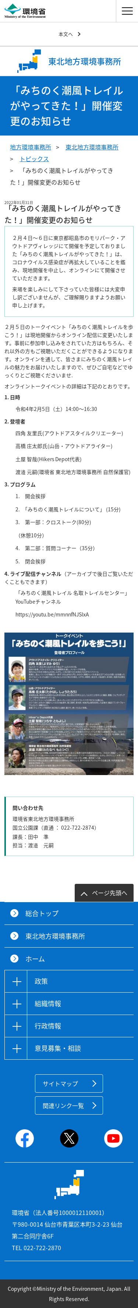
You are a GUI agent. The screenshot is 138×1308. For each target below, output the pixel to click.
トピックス (34, 158)
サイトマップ (60, 1083)
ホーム (35, 959)
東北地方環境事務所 (92, 146)
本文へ (66, 33)
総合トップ (42, 913)
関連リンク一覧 (63, 1105)
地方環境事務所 (30, 146)
